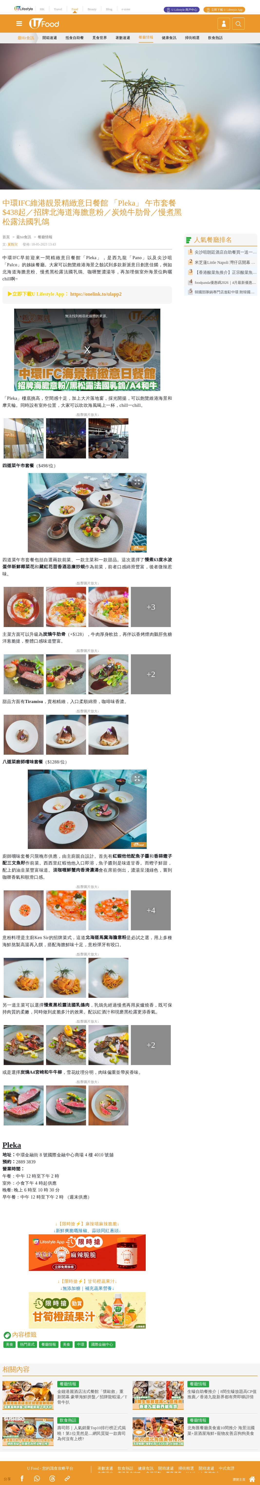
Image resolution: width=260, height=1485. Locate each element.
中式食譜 (226, 1468)
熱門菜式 (27, 1344)
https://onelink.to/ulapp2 (96, 294)
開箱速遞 (49, 38)
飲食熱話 (215, 38)
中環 (80, 1344)
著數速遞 (123, 38)
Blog (109, 9)
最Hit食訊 (26, 38)
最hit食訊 (23, 237)
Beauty (91, 9)
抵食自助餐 (75, 38)
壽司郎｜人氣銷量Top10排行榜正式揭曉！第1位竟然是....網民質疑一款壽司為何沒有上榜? (91, 1433)
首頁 (6, 237)
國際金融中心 (102, 1344)
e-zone (126, 9)
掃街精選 (192, 38)
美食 (9, 1344)
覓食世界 (99, 38)
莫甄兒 (13, 244)
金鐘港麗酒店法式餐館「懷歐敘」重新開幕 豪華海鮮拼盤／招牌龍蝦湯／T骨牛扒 (92, 1397)
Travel (58, 9)
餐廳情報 (146, 37)
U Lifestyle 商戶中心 (184, 9)
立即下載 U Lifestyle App (226, 9)
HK (42, 9)
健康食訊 (169, 38)
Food (75, 9)
